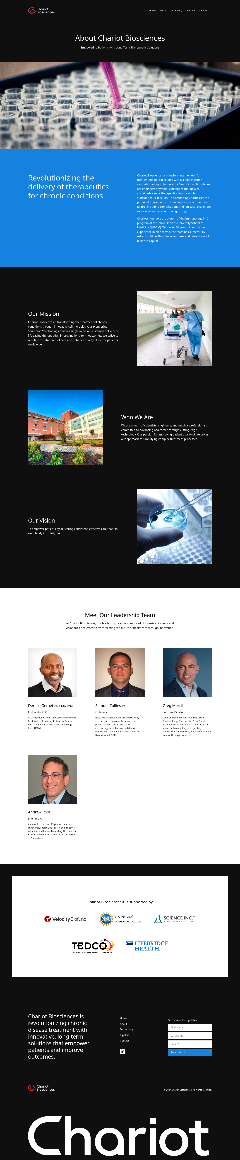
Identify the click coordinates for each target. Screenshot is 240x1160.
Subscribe (176, 1052)
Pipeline (191, 10)
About (163, 10)
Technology (176, 10)
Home (152, 10)
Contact (203, 10)
